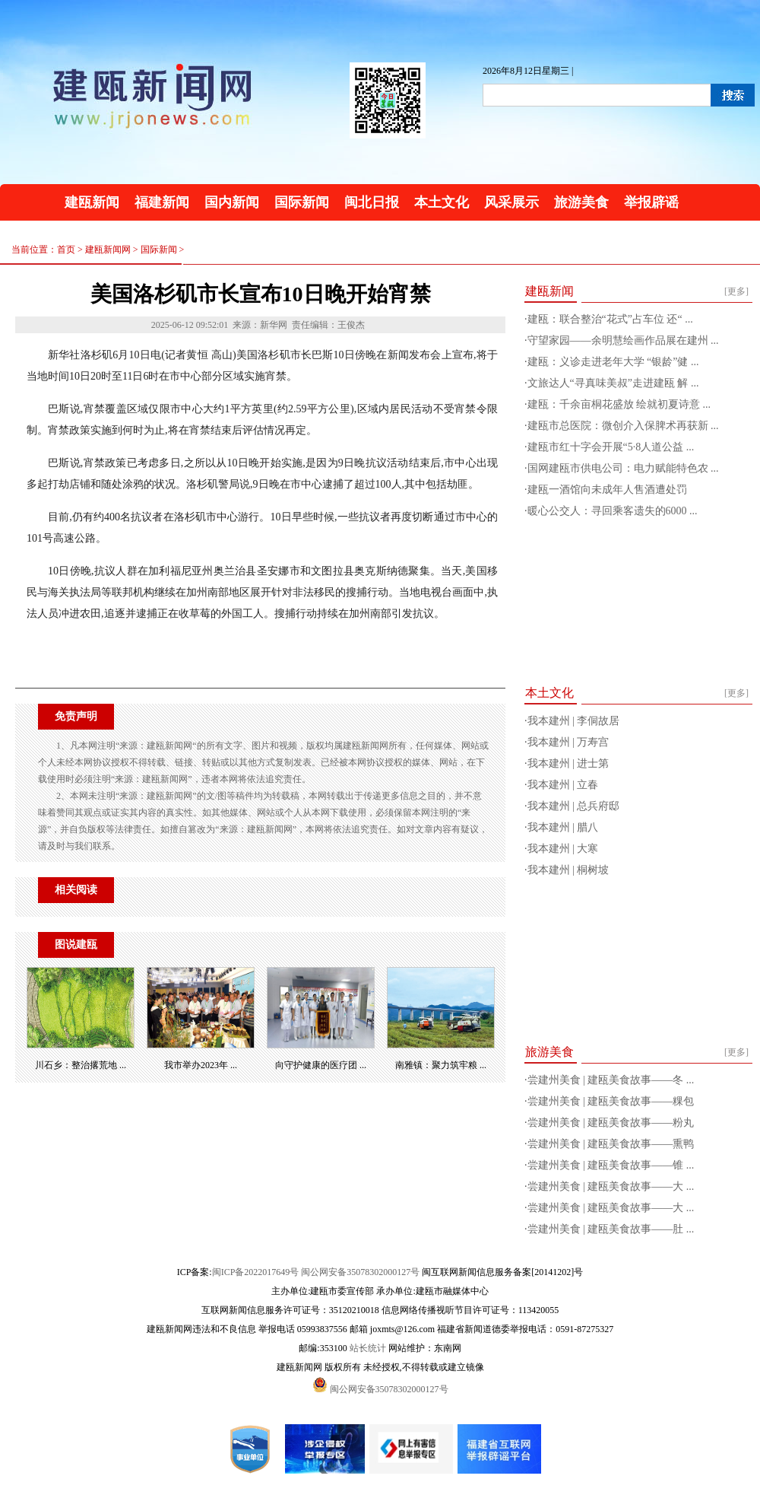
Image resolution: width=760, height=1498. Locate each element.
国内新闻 (231, 202)
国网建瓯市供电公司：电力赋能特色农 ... (623, 468)
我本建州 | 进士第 (568, 763)
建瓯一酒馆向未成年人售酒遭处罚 (607, 489)
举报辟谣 (651, 202)
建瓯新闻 (92, 202)
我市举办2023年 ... (200, 1065)
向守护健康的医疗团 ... (320, 1065)
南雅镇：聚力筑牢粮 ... (440, 1065)
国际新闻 (301, 202)
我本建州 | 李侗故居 (573, 721)
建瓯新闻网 (108, 249)
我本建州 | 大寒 (563, 848)
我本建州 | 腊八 (563, 827)
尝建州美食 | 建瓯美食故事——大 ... (611, 1186)
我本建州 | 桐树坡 (568, 870)
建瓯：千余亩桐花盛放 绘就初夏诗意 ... (619, 404)
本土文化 (441, 202)
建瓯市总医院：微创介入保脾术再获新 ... (623, 425)
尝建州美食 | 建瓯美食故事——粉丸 (611, 1122)
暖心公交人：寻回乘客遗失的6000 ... (612, 511)
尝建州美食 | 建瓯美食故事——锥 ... (611, 1165)
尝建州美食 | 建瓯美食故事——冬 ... (611, 1080)
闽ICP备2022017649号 (255, 1272)
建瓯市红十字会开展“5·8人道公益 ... (611, 447)
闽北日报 (371, 202)
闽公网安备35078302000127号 (360, 1272)
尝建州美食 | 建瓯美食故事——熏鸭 (611, 1144)
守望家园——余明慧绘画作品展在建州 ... (623, 340)
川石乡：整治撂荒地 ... (80, 1065)
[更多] (736, 291)
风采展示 (511, 202)
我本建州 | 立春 (563, 784)
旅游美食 (581, 202)
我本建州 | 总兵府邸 (573, 806)
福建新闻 (162, 202)
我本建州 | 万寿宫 (568, 742)
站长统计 (368, 1348)
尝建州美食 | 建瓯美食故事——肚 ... (611, 1229)
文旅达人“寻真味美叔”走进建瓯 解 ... (613, 383)
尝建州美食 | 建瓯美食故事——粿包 (611, 1101)
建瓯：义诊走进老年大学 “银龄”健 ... (613, 361)
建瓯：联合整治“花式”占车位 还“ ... (610, 319)
